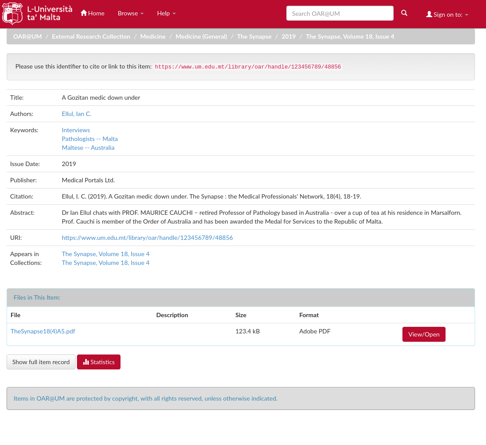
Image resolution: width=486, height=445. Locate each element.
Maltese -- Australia (88, 147)
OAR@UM (27, 36)
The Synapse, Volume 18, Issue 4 (350, 36)
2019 (288, 36)
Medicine (153, 36)
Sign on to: (447, 14)
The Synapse (254, 36)
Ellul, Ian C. (76, 113)
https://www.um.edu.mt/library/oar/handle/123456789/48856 (147, 237)
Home (92, 13)
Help (166, 13)
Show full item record (41, 361)
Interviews (76, 130)
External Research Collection (91, 36)
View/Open (423, 334)
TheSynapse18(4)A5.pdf (43, 331)
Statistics (99, 361)
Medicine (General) (201, 36)
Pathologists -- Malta (90, 138)
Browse (131, 13)
